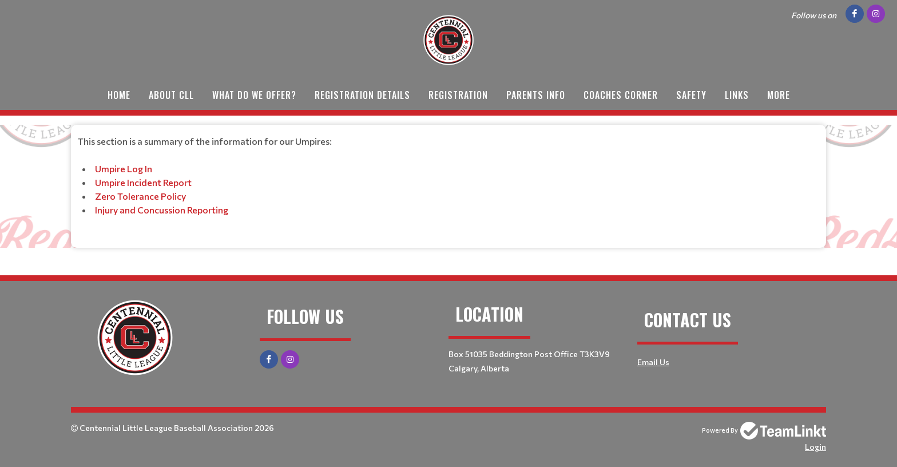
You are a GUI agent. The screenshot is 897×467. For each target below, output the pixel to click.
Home (119, 95)
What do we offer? (254, 95)
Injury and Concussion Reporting (161, 209)
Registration (458, 95)
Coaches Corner (621, 95)
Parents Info (535, 95)
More (778, 95)
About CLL (171, 95)
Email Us (653, 362)
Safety (691, 95)
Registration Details (362, 95)
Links (737, 95)
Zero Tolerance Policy (140, 196)
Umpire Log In (123, 168)
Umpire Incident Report (143, 182)
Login (815, 447)
